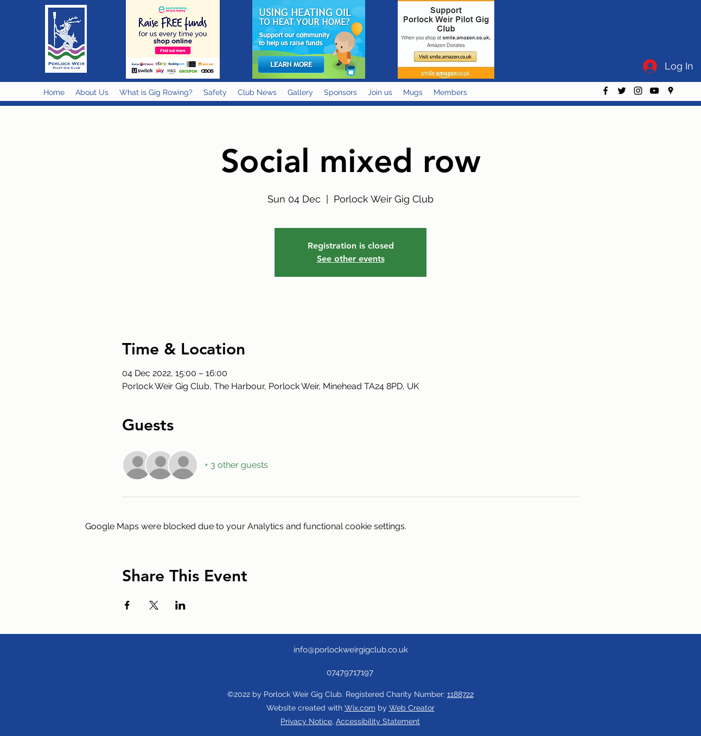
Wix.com (360, 707)
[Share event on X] (154, 605)
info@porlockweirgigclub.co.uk (351, 650)
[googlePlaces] (670, 90)
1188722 (460, 694)
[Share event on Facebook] (127, 605)
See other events (351, 258)
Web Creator (412, 707)
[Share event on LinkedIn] (180, 605)
